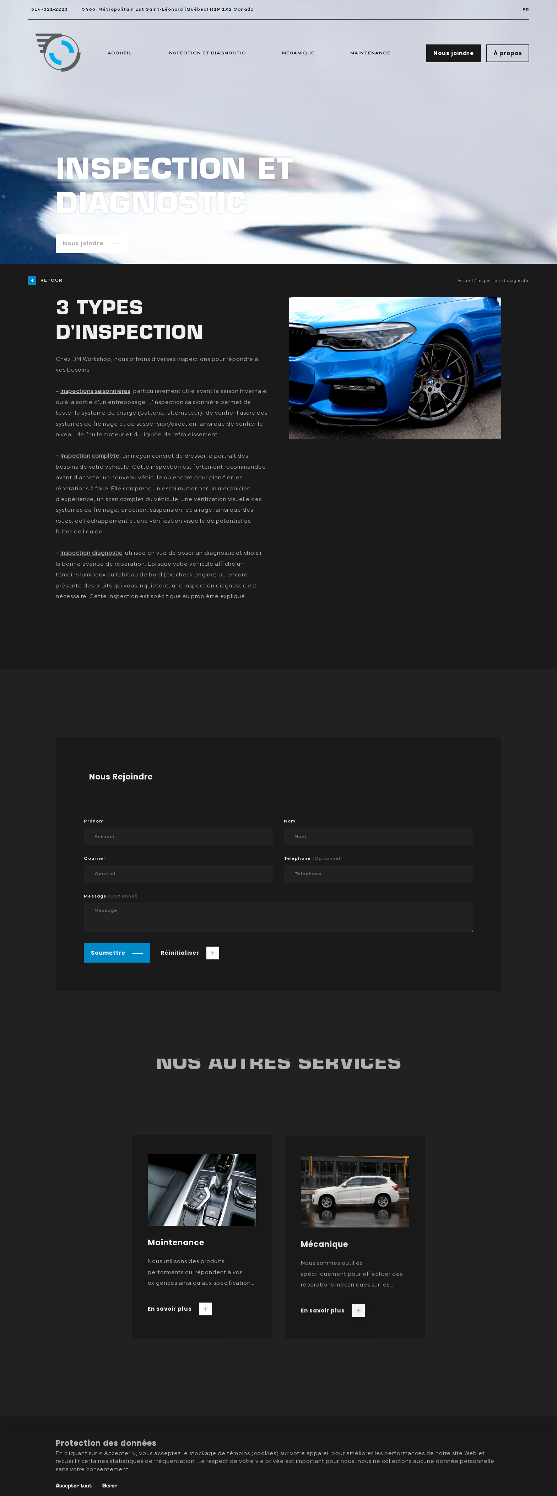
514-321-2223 (49, 9)
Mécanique (298, 53)
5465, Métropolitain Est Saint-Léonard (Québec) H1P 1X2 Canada (168, 9)
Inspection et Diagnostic (206, 53)
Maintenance (370, 53)
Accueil (119, 53)
